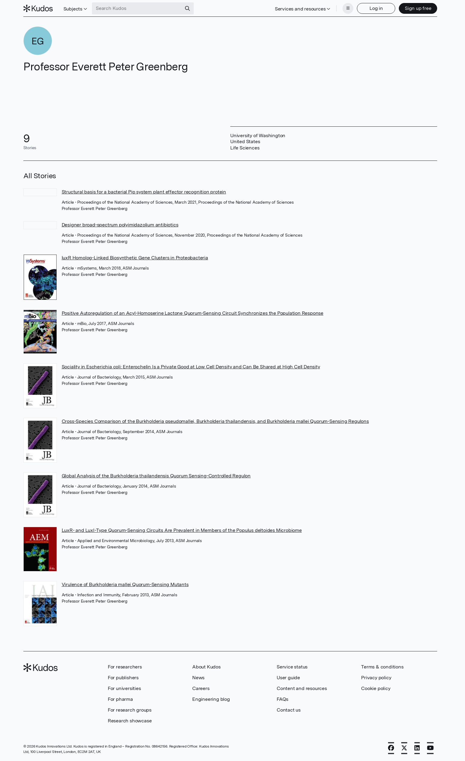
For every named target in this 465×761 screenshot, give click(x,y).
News (198, 677)
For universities (124, 688)
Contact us (289, 710)
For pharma (120, 699)
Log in (376, 8)
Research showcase (130, 721)
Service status (292, 667)
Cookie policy (375, 688)
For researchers (125, 667)
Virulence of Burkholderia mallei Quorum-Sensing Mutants (125, 584)
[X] (404, 748)
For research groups (130, 710)
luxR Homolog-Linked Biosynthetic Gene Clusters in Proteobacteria (135, 258)
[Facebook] (391, 748)
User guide (288, 677)
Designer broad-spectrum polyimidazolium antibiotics (120, 225)
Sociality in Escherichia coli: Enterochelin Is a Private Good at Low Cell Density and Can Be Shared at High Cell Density (191, 367)
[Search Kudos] (136, 8)
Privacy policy (376, 677)
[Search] (187, 8)
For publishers (123, 677)
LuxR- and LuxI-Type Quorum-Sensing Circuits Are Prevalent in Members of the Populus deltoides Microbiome (182, 530)
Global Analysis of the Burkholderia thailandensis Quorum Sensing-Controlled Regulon (156, 476)
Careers (201, 688)
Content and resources (302, 688)
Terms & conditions (382, 667)
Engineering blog (211, 699)
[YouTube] (430, 748)
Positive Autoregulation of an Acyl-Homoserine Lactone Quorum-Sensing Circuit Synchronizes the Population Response (192, 313)
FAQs (282, 699)
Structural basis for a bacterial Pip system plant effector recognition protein (144, 192)
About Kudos (206, 667)
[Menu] (348, 8)
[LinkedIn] (417, 748)
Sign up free (418, 8)
